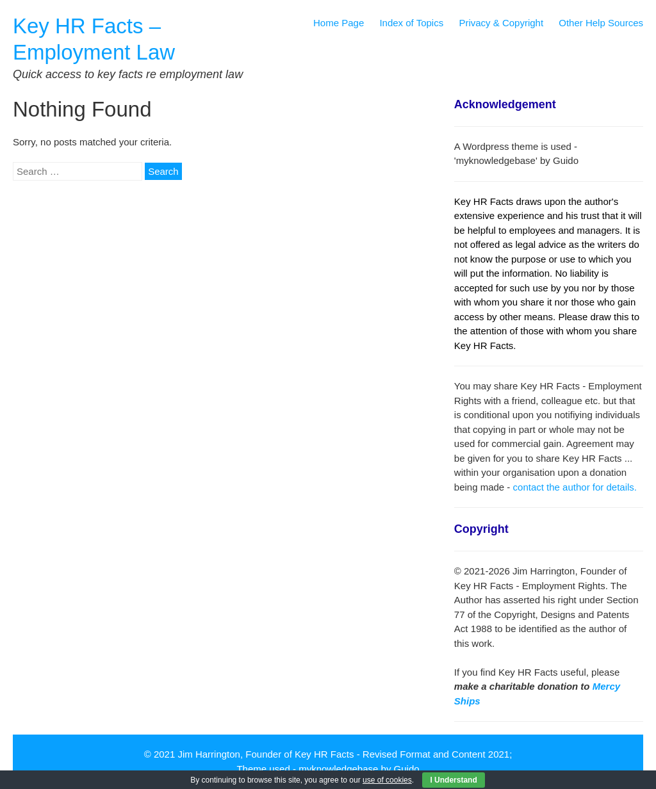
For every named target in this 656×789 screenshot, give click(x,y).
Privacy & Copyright (501, 22)
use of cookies (387, 780)
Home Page (338, 22)
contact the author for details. (575, 487)
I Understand (453, 780)
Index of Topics (411, 22)
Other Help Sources (601, 22)
